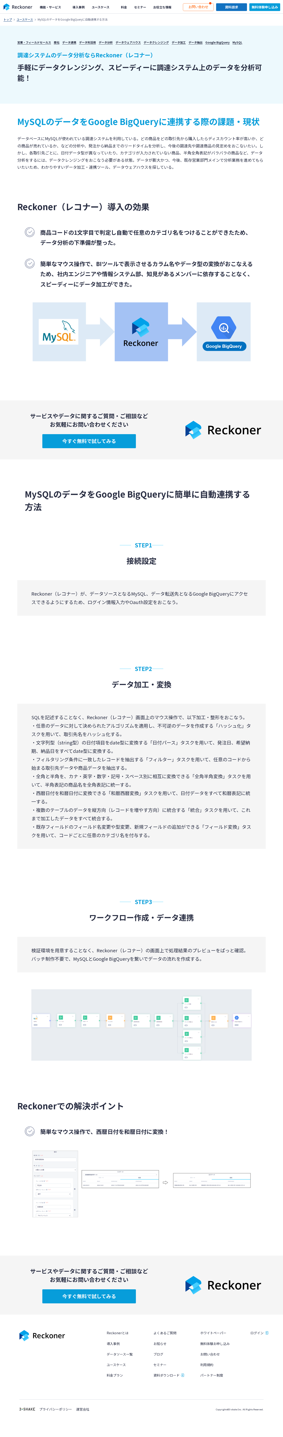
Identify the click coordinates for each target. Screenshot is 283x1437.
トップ (8, 19)
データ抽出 (196, 42)
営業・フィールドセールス (34, 42)
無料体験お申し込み (215, 1343)
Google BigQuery (217, 42)
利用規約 (206, 1364)
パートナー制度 (211, 1375)
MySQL (237, 42)
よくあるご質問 (164, 1333)
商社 (56, 42)
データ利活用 (87, 42)
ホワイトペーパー (213, 1333)
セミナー (160, 1364)
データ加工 (179, 42)
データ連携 (69, 42)
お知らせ (160, 1343)
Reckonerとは (117, 1333)
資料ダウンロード (166, 1375)
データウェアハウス (128, 42)
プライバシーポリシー (55, 1409)
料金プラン (115, 1375)
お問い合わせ (210, 1354)
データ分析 (106, 42)
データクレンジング (156, 42)
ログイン (257, 1333)
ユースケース (25, 19)
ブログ (158, 1354)
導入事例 (113, 1343)
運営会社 (82, 1409)
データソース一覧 (120, 1354)
